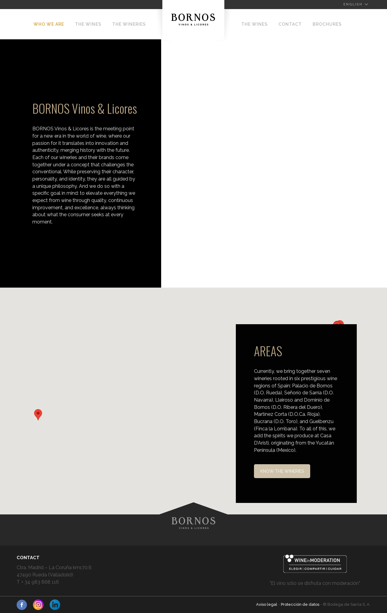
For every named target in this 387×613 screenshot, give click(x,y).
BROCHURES (327, 24)
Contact (290, 24)
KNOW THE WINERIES (282, 471)
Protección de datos (300, 604)
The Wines (88, 24)
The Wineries (129, 24)
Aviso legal (267, 604)
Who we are (49, 24)
